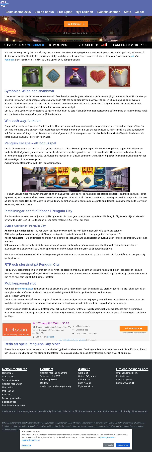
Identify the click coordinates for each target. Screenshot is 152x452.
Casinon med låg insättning (53, 373)
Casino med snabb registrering (55, 386)
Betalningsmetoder (11, 398)
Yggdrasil (36, 45)
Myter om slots (85, 386)
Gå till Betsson (133, 328)
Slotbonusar (84, 379)
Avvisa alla (109, 445)
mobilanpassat (25, 289)
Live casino (7, 387)
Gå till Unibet (75, 24)
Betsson (50, 337)
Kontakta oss (122, 376)
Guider (139, 12)
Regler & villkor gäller (82, 33)
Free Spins (64, 12)
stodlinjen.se (74, 340)
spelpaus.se (82, 340)
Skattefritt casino (10, 380)
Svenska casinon (108, 12)
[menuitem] (18, 12)
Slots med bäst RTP (50, 376)
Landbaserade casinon (13, 405)
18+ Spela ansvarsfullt (69, 33)
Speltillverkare (9, 402)
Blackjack (7, 394)
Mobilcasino (8, 391)
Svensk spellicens (49, 379)
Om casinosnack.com (127, 373)
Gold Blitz (83, 373)
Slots (127, 12)
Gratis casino (8, 376)
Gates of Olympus (87, 376)
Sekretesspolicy (124, 379)
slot (132, 56)
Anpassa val (26, 445)
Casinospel (7, 373)
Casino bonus (44, 12)
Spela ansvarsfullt (125, 383)
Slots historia (84, 383)
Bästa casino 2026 (18, 12)
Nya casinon (84, 12)
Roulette (44, 383)
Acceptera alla (122, 445)
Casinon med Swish (12, 384)
